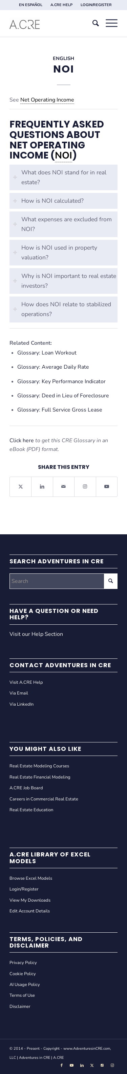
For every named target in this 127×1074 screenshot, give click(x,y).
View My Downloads (29, 900)
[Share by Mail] (63, 486)
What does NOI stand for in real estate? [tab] (59, 177)
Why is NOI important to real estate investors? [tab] (64, 281)
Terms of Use (22, 995)
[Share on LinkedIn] (41, 486)
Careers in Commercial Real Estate (43, 799)
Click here (21, 440)
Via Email (18, 693)
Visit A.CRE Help (26, 682)
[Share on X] (20, 486)
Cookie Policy (22, 974)
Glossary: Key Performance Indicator (61, 381)
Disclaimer (19, 1007)
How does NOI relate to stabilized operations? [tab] (62, 309)
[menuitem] (31, 5)
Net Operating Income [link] (47, 100)
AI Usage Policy (24, 985)
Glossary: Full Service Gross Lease (59, 410)
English (63, 58)
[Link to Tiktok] (102, 1066)
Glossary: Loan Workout (47, 353)
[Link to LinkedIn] (82, 1066)
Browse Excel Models (30, 878)
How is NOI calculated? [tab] (48, 201)
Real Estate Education (31, 810)
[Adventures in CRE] (52, 23)
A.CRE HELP (61, 4)
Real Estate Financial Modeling (39, 777)
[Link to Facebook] (62, 1066)
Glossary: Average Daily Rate (53, 367)
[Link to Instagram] (85, 486)
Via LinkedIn (21, 704)
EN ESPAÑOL (30, 4)
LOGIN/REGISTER (96, 4)
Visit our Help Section (36, 634)
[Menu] (108, 23)
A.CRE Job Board (26, 788)
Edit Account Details (29, 911)
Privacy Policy (23, 963)
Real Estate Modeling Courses (39, 766)
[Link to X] (92, 1066)
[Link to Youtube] (106, 486)
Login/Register (24, 889)
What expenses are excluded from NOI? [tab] (62, 224)
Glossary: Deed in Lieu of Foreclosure (63, 395)
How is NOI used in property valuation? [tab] (55, 252)
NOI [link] (63, 155)
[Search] (92, 23)
